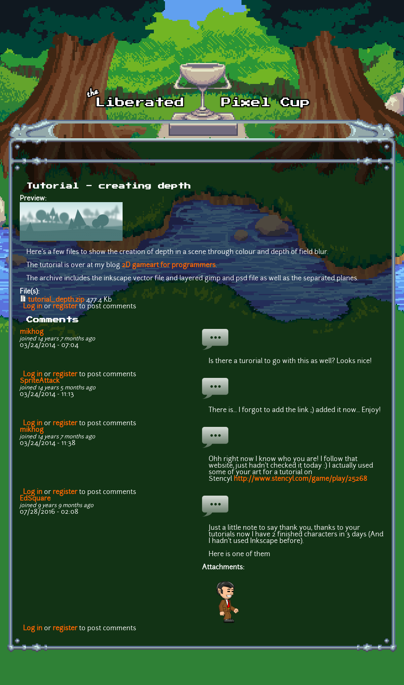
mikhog (32, 332)
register (65, 306)
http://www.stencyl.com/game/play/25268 (300, 479)
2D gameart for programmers (169, 265)
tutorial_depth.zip (56, 300)
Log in (32, 306)
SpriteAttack (40, 381)
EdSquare (35, 499)
